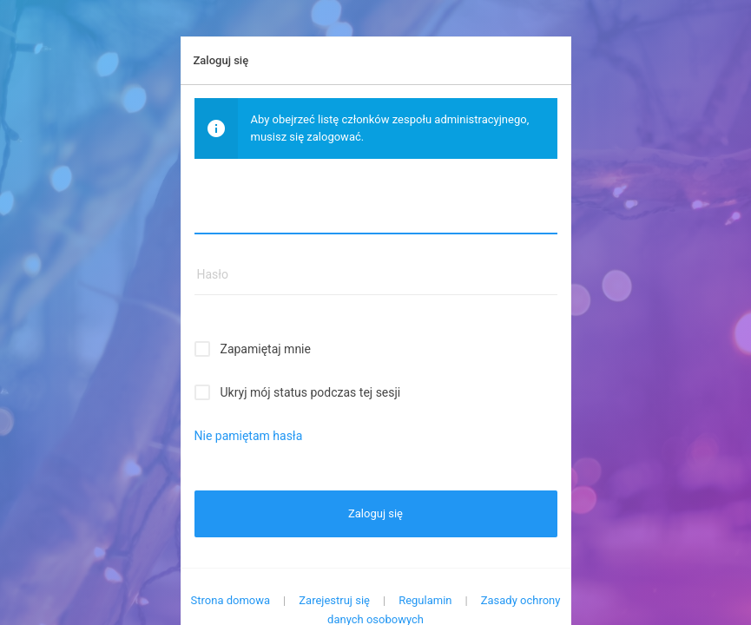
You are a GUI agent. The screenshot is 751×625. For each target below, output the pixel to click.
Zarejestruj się (334, 600)
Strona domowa (231, 600)
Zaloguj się (375, 513)
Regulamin (425, 600)
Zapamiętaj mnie (266, 349)
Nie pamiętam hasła (248, 436)
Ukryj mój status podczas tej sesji (311, 392)
